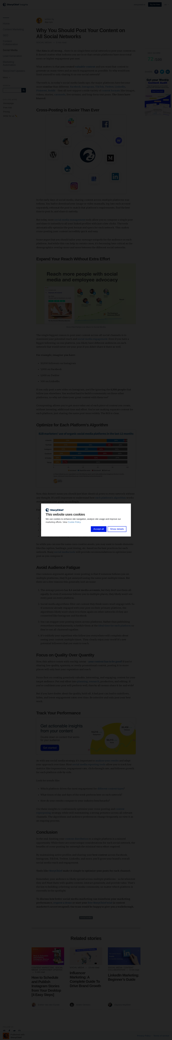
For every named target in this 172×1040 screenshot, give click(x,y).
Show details (117, 529)
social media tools (64, 552)
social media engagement (92, 339)
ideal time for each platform (114, 625)
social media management (69, 219)
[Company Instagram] (19, 1031)
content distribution (76, 838)
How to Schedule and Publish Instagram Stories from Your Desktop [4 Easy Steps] (46, 986)
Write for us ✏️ (10, 116)
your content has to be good (104, 661)
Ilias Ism (49, 22)
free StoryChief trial (100, 902)
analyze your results (107, 760)
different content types (110, 788)
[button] (158, 57)
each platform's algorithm (110, 497)
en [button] (166, 5)
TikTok (99, 86)
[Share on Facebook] (156, 71)
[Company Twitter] (14, 1031)
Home (6, 23)
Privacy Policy (144, 1035)
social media (86, 918)
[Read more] (48, 956)
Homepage (8, 103)
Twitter (109, 86)
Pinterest (41, 90)
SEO (5, 35)
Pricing (6, 111)
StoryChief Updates (14, 70)
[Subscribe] (23, 90)
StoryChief (55, 870)
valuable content (85, 66)
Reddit (51, 90)
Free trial (7, 107)
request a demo (62, 902)
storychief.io (139, 5)
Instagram (88, 86)
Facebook (75, 86)
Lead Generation (12, 56)
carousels (59, 94)
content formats (110, 90)
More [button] (7, 77)
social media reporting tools (88, 764)
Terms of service (161, 1035)
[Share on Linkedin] (168, 71)
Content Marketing (13, 29)
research (94, 681)
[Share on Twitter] (162, 71)
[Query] (12, 90)
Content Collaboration (10, 43)
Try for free (155, 4)
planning (82, 681)
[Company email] (4, 1031)
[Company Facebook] (9, 1031)
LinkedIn (120, 86)
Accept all (98, 529)
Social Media (10, 50)
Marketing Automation (9, 63)
